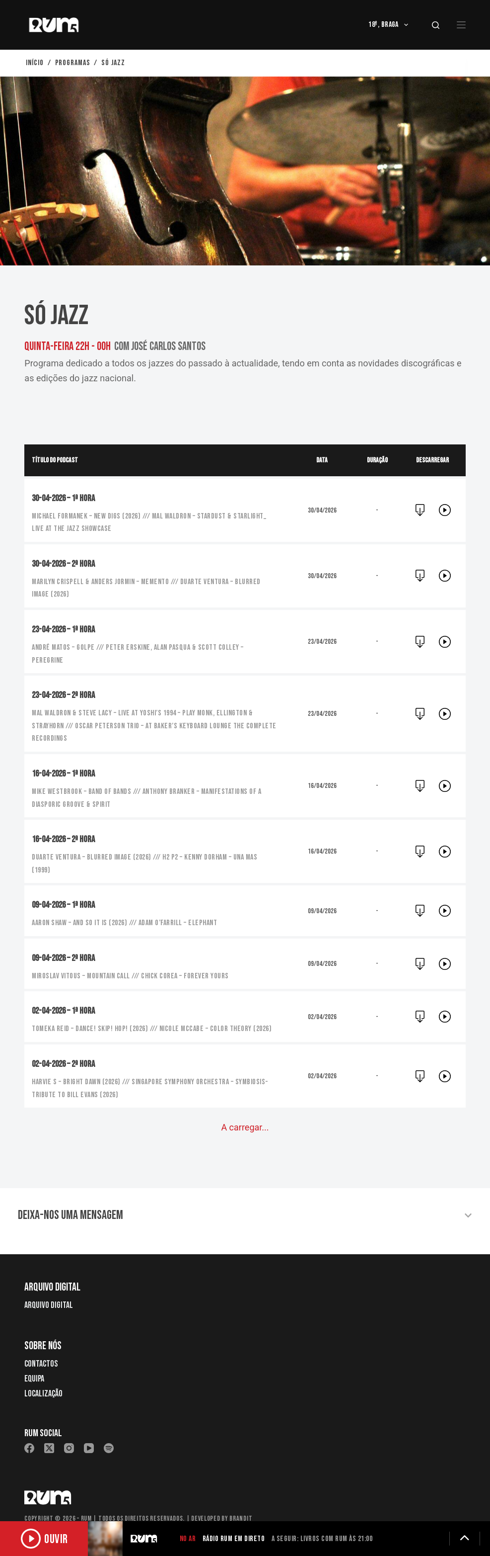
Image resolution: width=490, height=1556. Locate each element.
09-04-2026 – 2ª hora (66, 958)
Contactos (41, 1349)
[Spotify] (109, 1434)
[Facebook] (29, 1434)
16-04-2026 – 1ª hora (66, 773)
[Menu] (461, 24)
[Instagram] (69, 1434)
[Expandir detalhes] (464, 1539)
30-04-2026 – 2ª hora (66, 564)
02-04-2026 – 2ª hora (66, 1064)
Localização (43, 1379)
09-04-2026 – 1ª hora (66, 905)
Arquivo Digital (48, 1291)
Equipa (34, 1364)
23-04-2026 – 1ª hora (66, 629)
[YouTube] (89, 1434)
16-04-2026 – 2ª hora (66, 839)
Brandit (240, 1504)
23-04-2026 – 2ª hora (66, 695)
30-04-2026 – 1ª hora (66, 498)
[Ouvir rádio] (49, 1538)
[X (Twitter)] (49, 1434)
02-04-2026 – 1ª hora (66, 1011)
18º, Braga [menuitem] (390, 25)
